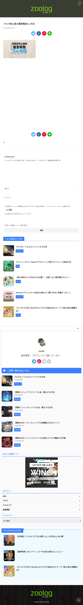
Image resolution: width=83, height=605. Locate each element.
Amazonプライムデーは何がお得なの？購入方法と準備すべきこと (45, 293)
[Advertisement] (21, 80)
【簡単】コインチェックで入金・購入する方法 (34, 407)
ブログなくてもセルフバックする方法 (32, 247)
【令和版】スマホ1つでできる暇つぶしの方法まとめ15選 (41, 536)
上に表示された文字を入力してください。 (18, 214)
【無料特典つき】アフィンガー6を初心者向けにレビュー (41, 552)
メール (7, 197)
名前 (6, 188)
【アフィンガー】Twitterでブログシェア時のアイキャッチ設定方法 (45, 262)
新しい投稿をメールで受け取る (16, 225)
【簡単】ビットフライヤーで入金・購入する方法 (35, 392)
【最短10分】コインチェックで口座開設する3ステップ (38, 423)
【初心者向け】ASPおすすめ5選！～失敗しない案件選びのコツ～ (44, 277)
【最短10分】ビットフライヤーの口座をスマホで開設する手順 (41, 438)
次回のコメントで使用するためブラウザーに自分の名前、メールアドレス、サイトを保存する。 (38, 206)
